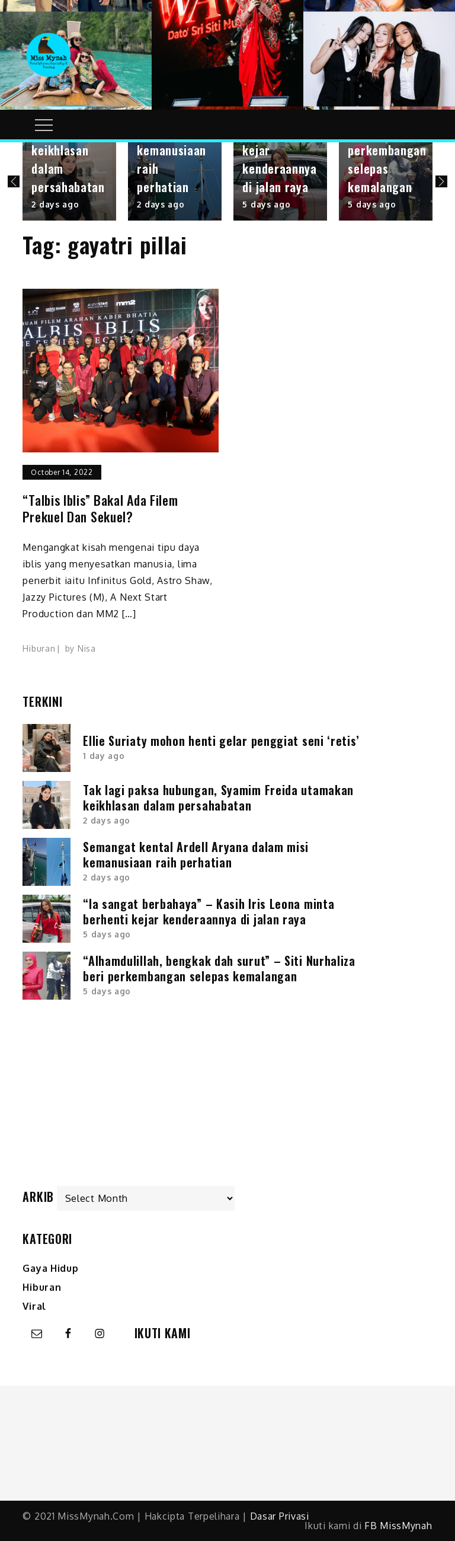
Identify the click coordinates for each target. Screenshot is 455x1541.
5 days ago (266, 204)
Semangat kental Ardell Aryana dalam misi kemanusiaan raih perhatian (196, 854)
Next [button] (441, 181)
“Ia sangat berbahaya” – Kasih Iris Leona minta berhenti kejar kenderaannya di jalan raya (208, 911)
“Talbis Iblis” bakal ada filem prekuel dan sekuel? (100, 508)
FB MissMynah (398, 1526)
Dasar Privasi (279, 1516)
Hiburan (39, 648)
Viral (34, 1306)
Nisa (87, 648)
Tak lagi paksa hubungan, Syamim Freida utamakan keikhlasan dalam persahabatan (218, 797)
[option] (69, 181)
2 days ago (55, 204)
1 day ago (103, 756)
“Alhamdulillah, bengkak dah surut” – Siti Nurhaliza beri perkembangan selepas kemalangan (219, 968)
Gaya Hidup (50, 1268)
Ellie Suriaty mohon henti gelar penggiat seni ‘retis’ (221, 740)
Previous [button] (14, 181)
